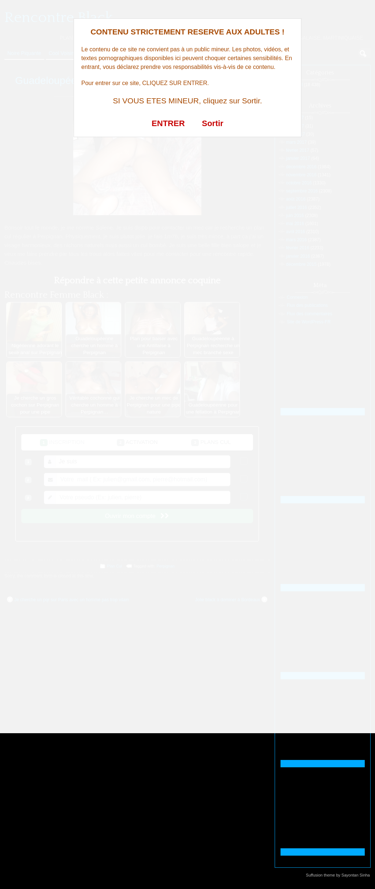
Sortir (212, 123)
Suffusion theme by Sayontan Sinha (338, 875)
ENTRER (168, 123)
